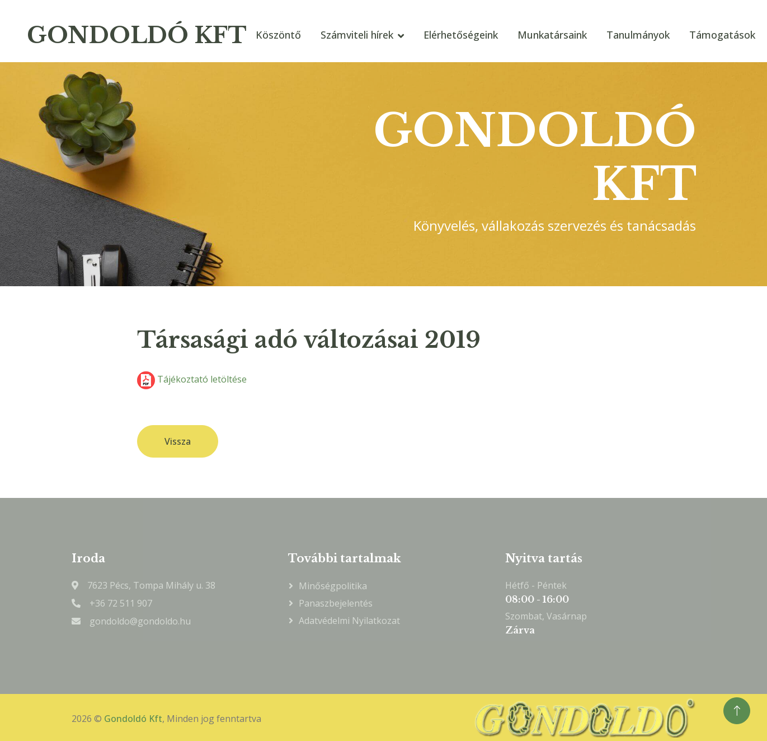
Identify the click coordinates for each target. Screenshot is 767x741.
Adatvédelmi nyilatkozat (349, 620)
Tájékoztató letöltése (192, 379)
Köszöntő (278, 34)
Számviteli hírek (357, 34)
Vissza (177, 441)
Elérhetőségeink (461, 34)
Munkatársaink (552, 34)
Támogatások (722, 34)
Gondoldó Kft (133, 718)
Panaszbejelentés (336, 603)
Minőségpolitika (333, 586)
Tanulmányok (638, 34)
